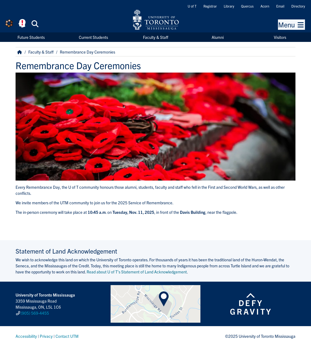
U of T (192, 6)
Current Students (93, 37)
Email (280, 6)
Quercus (247, 6)
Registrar (210, 6)
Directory (298, 6)
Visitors (280, 37)
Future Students (31, 37)
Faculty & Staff (155, 37)
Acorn (264, 6)
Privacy (46, 336)
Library (229, 6)
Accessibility (26, 336)
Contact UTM (67, 336)
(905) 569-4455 (35, 313)
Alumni (218, 37)
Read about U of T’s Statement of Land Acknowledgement (137, 271)
